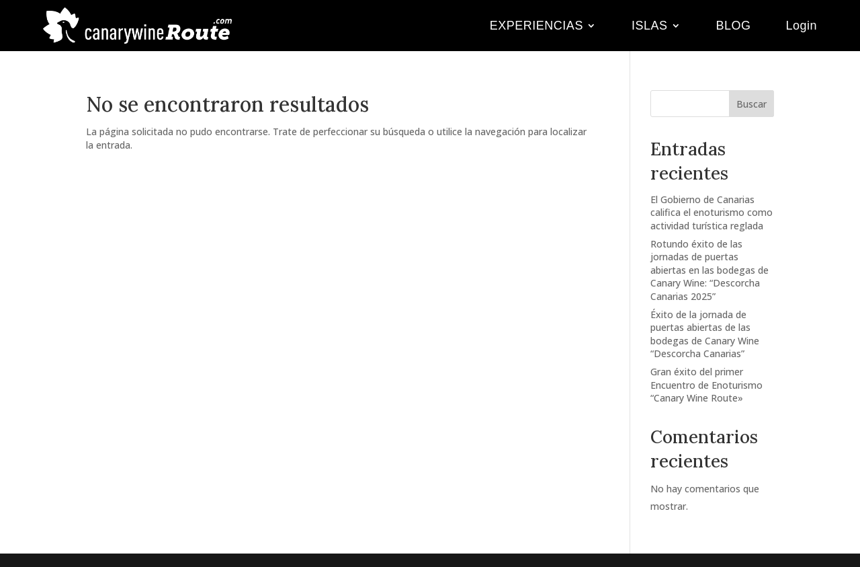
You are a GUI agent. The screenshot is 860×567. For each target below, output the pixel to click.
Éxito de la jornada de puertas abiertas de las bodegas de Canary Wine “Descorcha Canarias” (704, 334)
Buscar (751, 104)
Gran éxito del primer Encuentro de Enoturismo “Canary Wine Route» (706, 384)
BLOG (733, 25)
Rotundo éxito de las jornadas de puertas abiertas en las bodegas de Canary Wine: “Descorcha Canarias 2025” (709, 270)
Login (801, 25)
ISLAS (650, 25)
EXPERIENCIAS (536, 25)
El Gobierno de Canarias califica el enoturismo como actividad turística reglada (711, 212)
